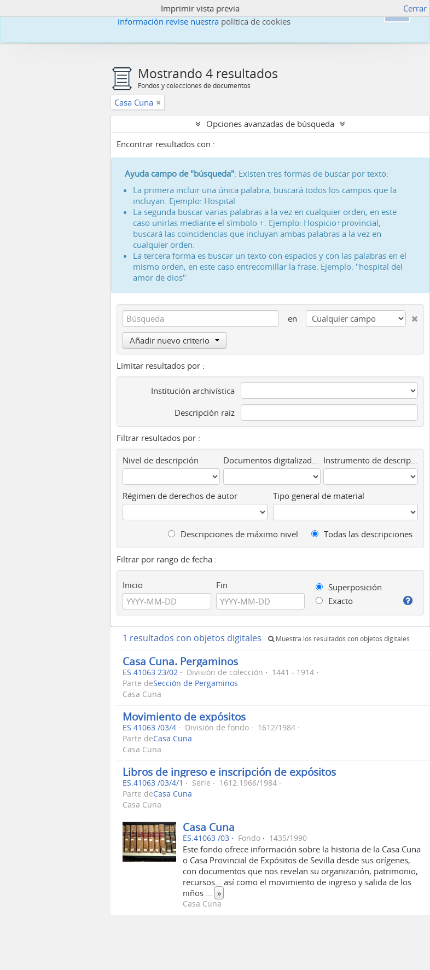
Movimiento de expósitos (184, 716)
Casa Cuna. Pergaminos (180, 661)
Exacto (334, 600)
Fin (222, 584)
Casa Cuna (172, 739)
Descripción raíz (205, 412)
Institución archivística (193, 390)
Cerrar (415, 8)
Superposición (349, 587)
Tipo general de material (318, 495)
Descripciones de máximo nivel (233, 533)
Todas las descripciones (361, 533)
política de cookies (255, 21)
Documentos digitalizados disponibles (272, 460)
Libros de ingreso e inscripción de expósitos (229, 772)
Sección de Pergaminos (195, 683)
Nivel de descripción (161, 460)
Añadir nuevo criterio (174, 340)
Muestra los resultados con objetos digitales (339, 638)
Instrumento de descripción (370, 460)
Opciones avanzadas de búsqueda (270, 123)
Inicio (133, 584)
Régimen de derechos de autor (180, 495)
